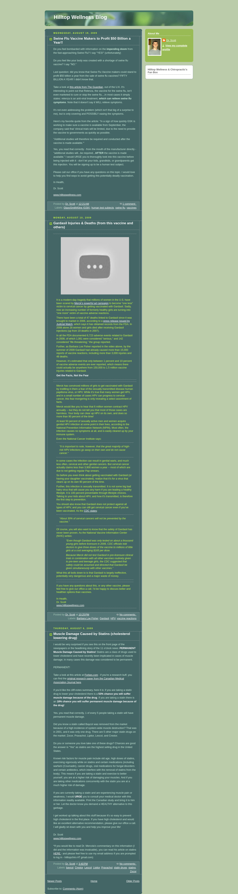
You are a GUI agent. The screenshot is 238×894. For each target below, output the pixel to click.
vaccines (131, 207)
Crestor (79, 867)
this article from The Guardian (86, 87)
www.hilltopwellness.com (67, 194)
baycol (69, 867)
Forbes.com (91, 675)
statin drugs (120, 867)
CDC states (90, 510)
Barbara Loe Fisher (87, 618)
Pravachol (107, 867)
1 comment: (129, 204)
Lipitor (96, 867)
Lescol (88, 867)
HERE (57, 853)
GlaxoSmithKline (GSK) (77, 207)
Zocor (133, 871)
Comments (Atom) (73, 888)
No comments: (127, 614)
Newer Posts (54, 881)
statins (132, 867)
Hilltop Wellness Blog (80, 17)
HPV (113, 618)
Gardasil (104, 618)
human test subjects (103, 207)
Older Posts (132, 881)
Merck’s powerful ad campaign (91, 303)
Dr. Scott (171, 40)
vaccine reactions (126, 618)
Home (94, 881)
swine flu (120, 207)
